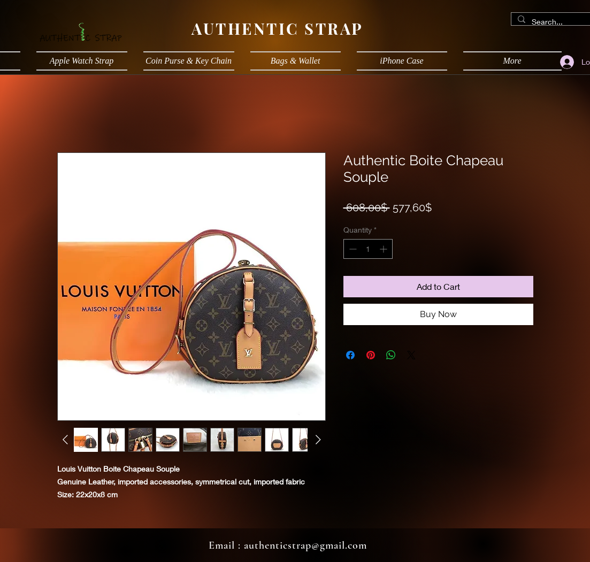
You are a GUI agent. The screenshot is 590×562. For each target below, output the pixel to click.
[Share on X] (411, 355)
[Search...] (556, 22)
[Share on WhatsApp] (391, 355)
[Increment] (384, 249)
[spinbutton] (368, 249)
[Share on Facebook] (350, 355)
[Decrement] (351, 249)
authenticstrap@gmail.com (305, 545)
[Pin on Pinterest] (370, 355)
